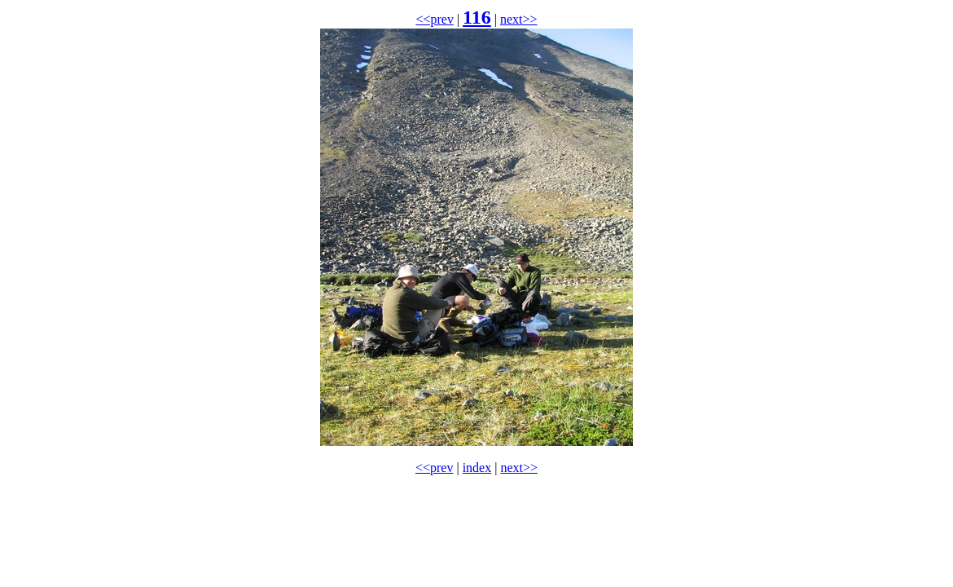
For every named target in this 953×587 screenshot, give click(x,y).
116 (477, 17)
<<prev (434, 19)
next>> (519, 19)
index (477, 467)
